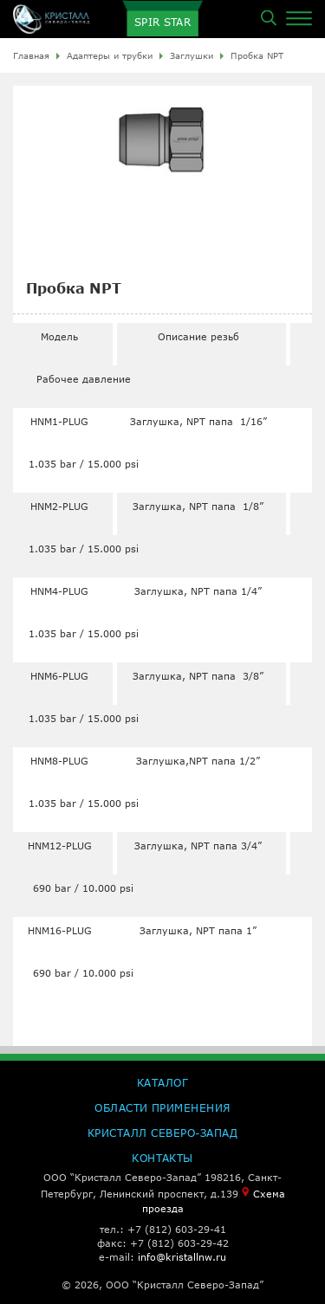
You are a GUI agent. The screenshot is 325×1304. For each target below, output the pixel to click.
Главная (31, 55)
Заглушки (191, 55)
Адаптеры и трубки (110, 55)
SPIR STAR (162, 22)
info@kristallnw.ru (182, 1256)
